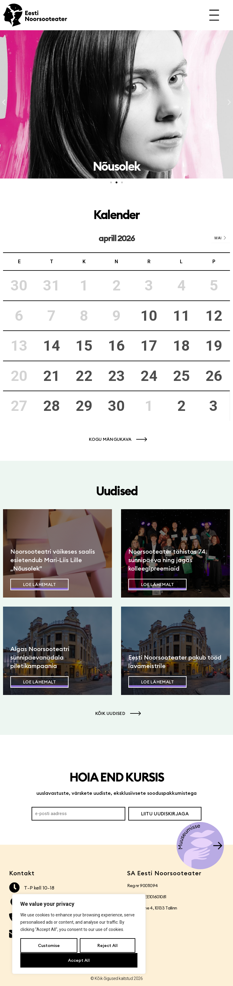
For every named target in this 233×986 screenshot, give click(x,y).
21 (51, 376)
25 (181, 376)
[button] (4, 102)
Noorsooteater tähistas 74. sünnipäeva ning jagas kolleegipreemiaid (167, 560)
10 (148, 315)
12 (213, 315)
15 (84, 345)
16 (116, 345)
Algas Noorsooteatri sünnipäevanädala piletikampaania (39, 657)
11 (181, 315)
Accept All (79, 960)
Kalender (116, 214)
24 (148, 376)
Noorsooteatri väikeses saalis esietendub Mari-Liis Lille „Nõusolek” (52, 560)
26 (213, 376)
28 (51, 405)
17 (148, 345)
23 (116, 376)
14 (51, 345)
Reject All (107, 945)
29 (84, 405)
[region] (79, 934)
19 (213, 345)
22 (84, 376)
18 (181, 345)
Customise (49, 945)
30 (116, 405)
